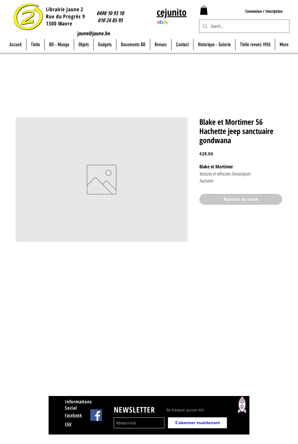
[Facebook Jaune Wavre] (96, 415)
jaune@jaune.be (93, 33)
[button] (204, 10)
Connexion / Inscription (264, 11)
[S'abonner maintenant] (197, 422)
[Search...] (244, 26)
